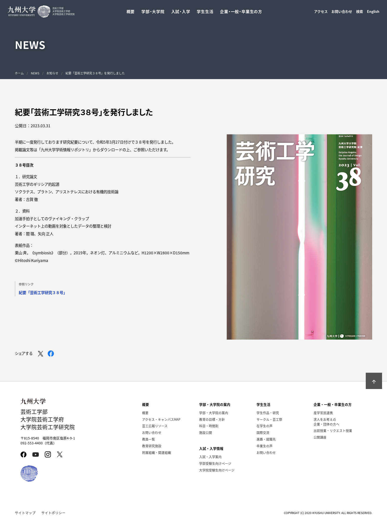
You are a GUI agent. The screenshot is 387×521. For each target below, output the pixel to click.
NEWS (35, 73)
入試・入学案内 (210, 456)
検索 (359, 12)
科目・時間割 (208, 425)
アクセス (321, 12)
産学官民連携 (323, 412)
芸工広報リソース (155, 425)
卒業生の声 (265, 445)
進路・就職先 (266, 439)
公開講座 (320, 437)
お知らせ (52, 73)
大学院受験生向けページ (217, 470)
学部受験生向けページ (215, 463)
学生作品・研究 (268, 412)
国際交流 (263, 432)
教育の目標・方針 (212, 419)
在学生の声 (265, 425)
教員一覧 (148, 439)
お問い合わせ (341, 12)
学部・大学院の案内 (213, 412)
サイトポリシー (53, 512)
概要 (145, 412)
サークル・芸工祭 (269, 419)
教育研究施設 (151, 445)
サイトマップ (25, 512)
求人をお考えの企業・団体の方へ (326, 421)
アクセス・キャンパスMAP (161, 419)
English (373, 12)
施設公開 (205, 432)
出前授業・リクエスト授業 (333, 430)
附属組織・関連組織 (156, 452)
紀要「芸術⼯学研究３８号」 (43, 292)
